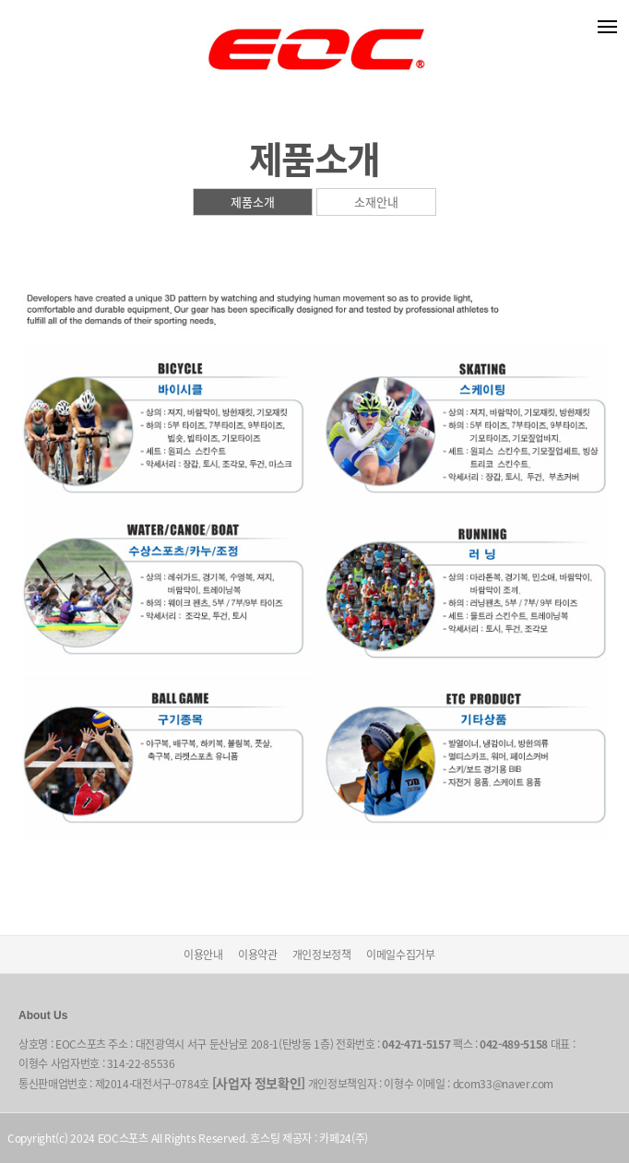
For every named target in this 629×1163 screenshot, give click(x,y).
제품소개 (253, 201)
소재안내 (376, 201)
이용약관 (258, 954)
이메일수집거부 (400, 954)
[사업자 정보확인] (259, 1083)
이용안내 (203, 954)
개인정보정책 (321, 954)
